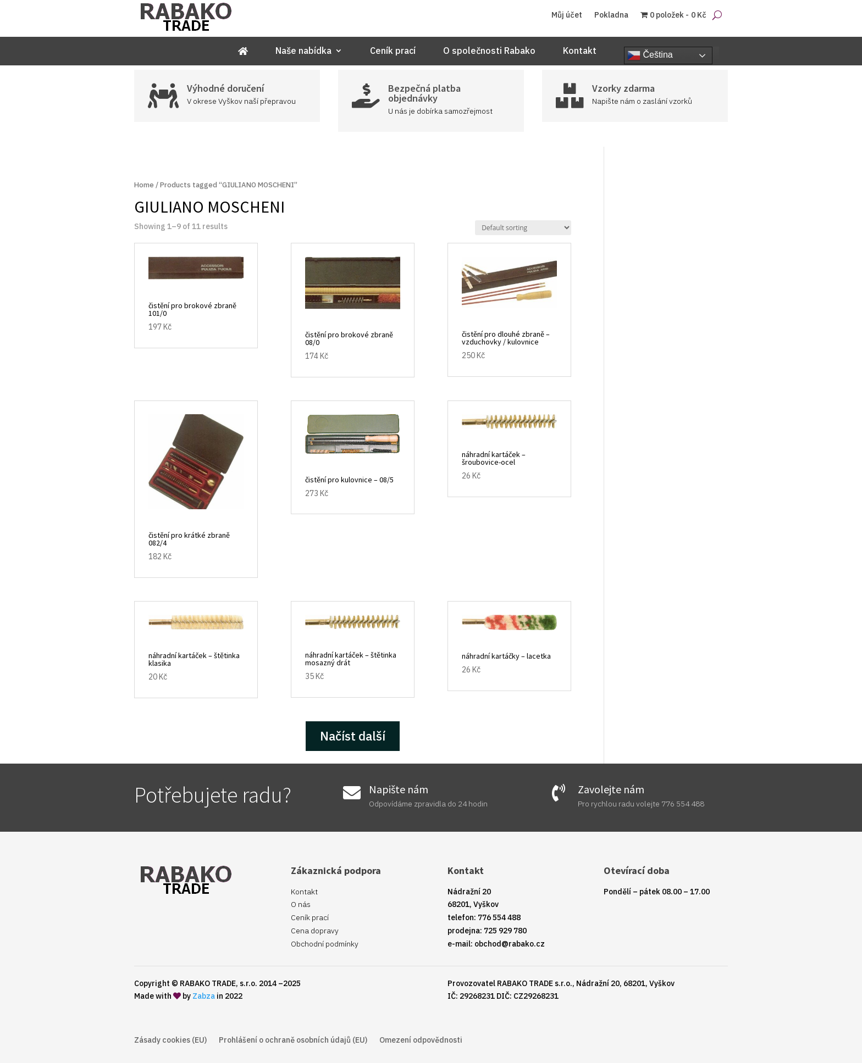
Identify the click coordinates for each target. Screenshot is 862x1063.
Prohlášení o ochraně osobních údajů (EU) (293, 1040)
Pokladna (611, 15)
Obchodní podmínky (324, 944)
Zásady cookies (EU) (170, 1040)
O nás (301, 904)
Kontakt (579, 51)
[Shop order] (523, 227)
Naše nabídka (303, 51)
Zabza (203, 996)
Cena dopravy (315, 931)
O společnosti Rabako (489, 51)
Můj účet (566, 15)
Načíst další (352, 736)
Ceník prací (393, 51)
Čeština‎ (650, 55)
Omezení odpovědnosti (420, 1040)
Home (144, 185)
